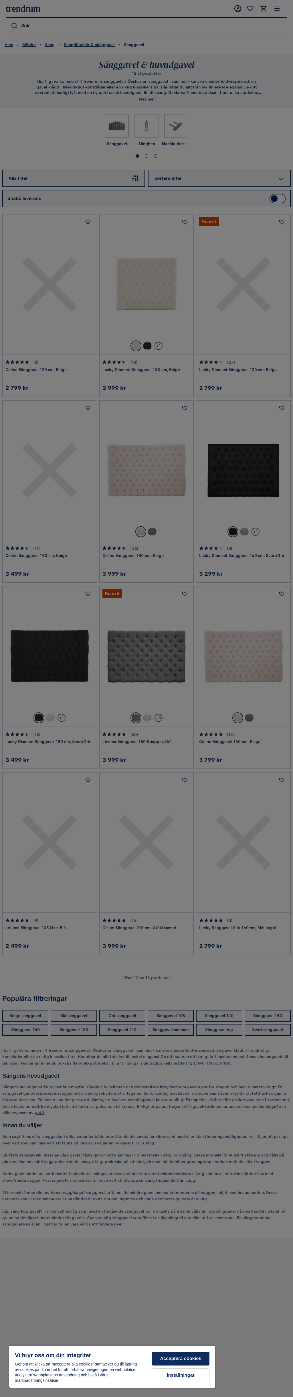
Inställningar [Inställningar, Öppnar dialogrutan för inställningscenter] (181, 1375)
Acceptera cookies (180, 1358)
